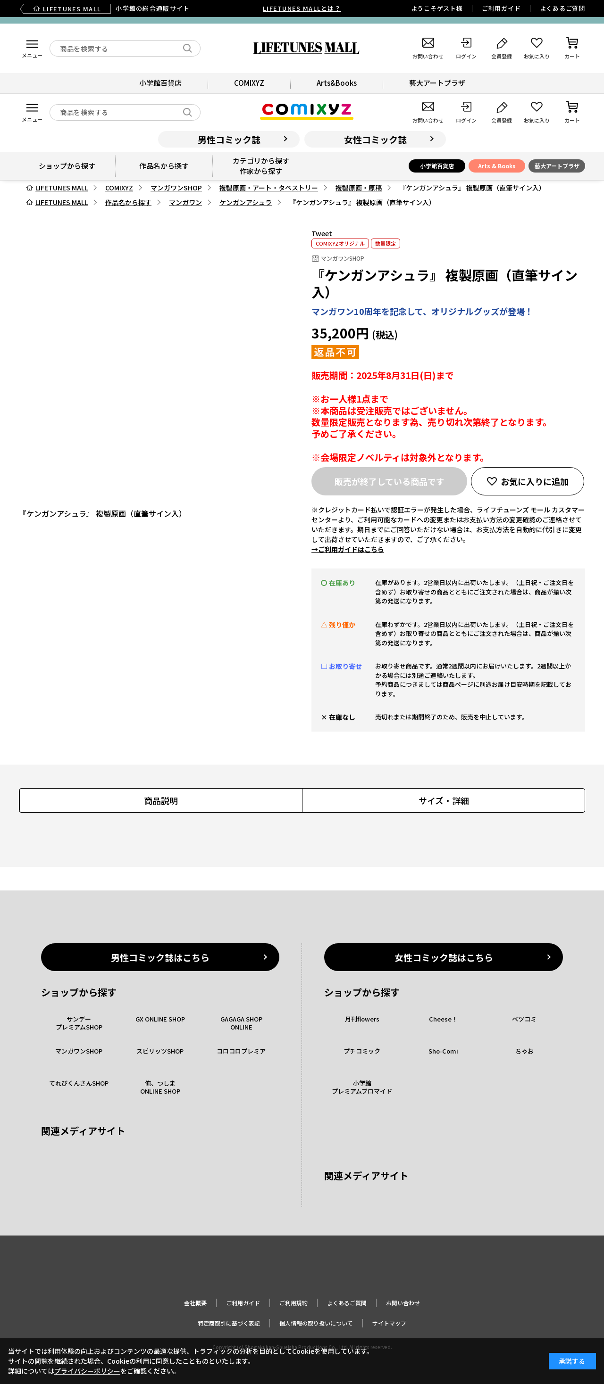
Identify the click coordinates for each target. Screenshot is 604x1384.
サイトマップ (389, 1323)
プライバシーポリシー (87, 1371)
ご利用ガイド (501, 8)
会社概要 (195, 1303)
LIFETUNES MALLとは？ (302, 8)
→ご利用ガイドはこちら (347, 549)
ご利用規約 (293, 1303)
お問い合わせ (403, 1303)
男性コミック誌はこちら (160, 957)
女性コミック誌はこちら (443, 957)
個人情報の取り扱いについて (316, 1323)
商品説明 (161, 800)
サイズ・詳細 (444, 800)
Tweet (321, 233)
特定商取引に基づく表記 (229, 1323)
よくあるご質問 (562, 8)
